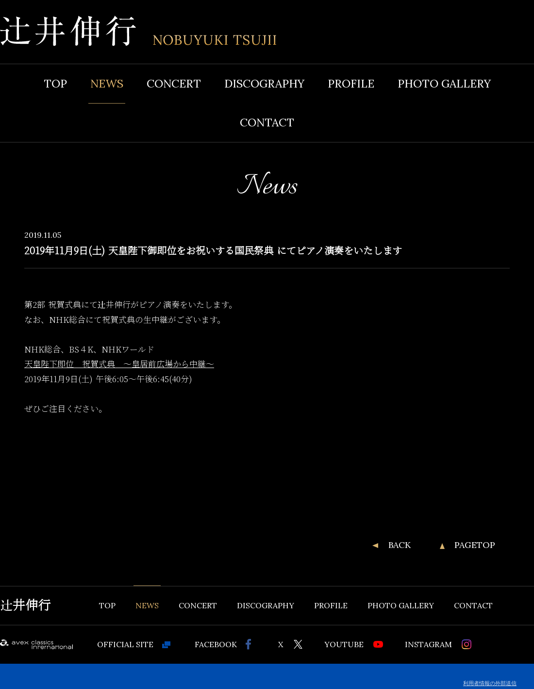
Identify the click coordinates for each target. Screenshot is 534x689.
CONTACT (267, 122)
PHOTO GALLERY (444, 83)
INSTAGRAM (428, 644)
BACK (399, 545)
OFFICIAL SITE (125, 644)
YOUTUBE (344, 644)
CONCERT (174, 83)
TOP (55, 83)
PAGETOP (474, 545)
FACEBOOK (216, 644)
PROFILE (351, 83)
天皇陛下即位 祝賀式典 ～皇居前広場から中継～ (119, 364)
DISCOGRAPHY (264, 83)
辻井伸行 (25, 605)
